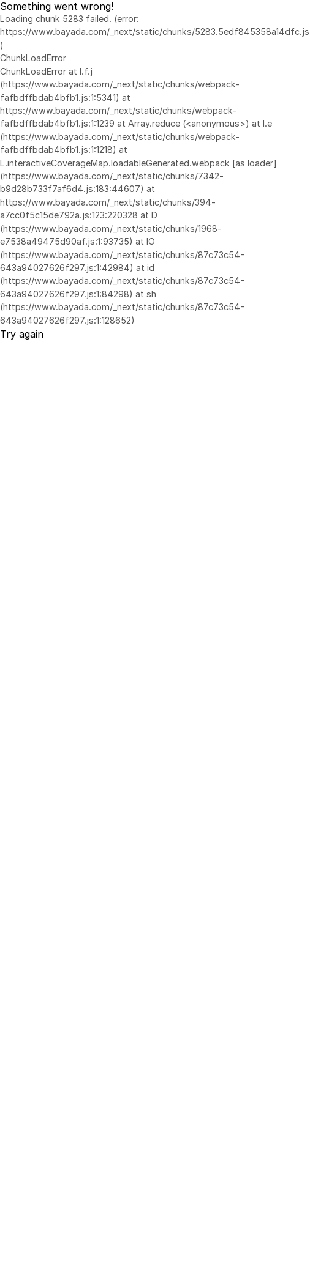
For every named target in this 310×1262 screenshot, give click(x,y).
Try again (21, 334)
